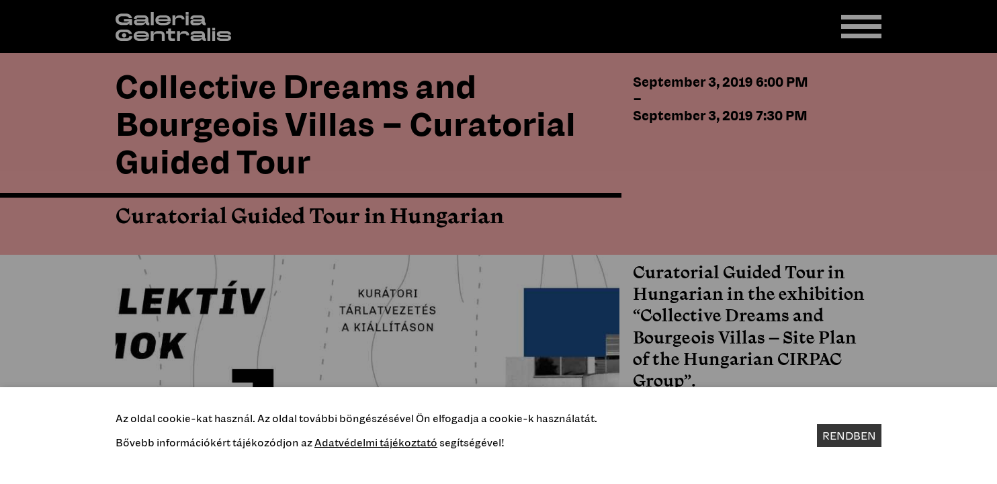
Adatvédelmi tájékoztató (375, 442)
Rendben (849, 436)
